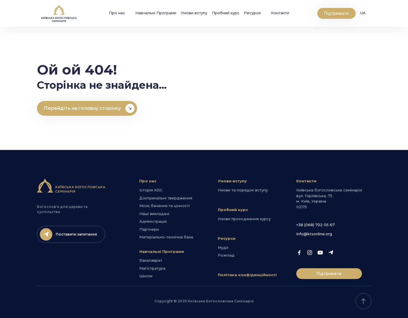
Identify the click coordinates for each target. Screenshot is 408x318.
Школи (145, 276)
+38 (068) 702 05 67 (315, 224)
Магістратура (152, 268)
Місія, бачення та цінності (164, 205)
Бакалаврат (150, 260)
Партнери (149, 229)
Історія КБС (150, 190)
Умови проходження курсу (244, 218)
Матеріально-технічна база (166, 237)
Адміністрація (153, 221)
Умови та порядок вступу (243, 190)
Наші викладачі (154, 213)
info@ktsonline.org (314, 234)
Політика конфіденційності (247, 274)
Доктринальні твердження (165, 198)
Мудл (223, 247)
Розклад (226, 255)
